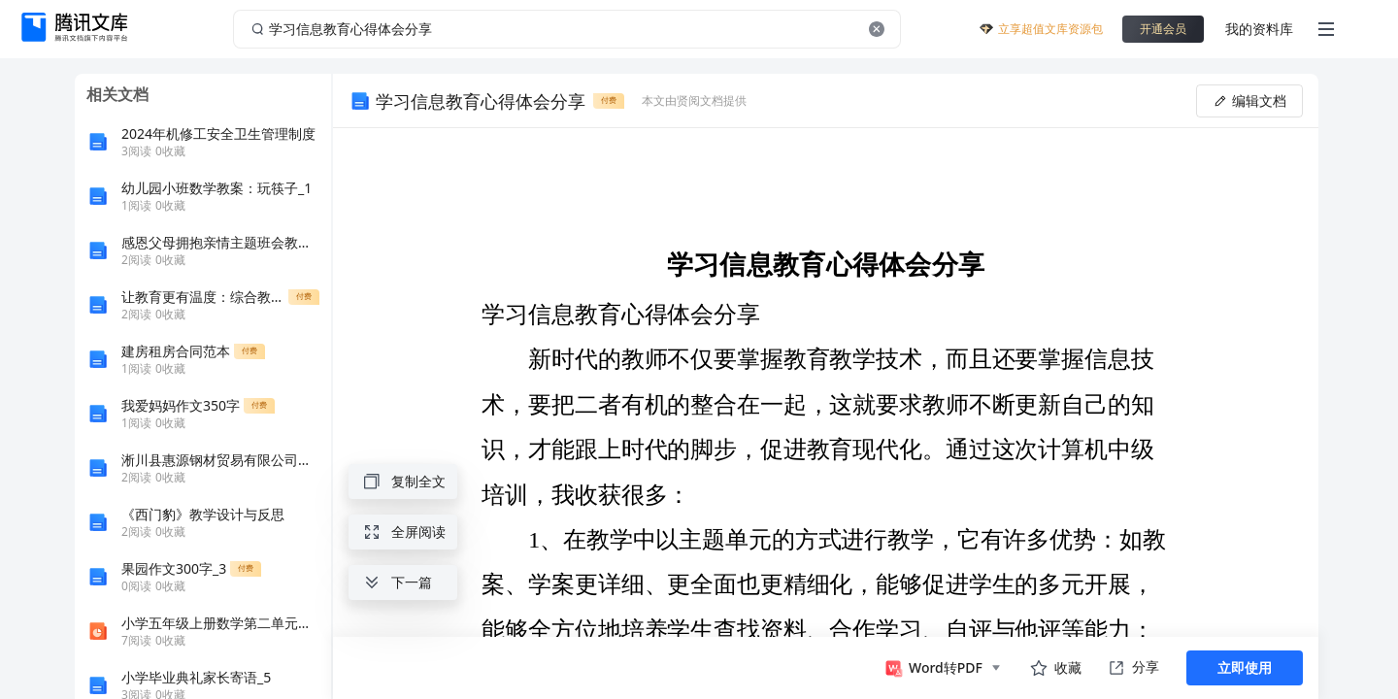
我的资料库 (1259, 28)
